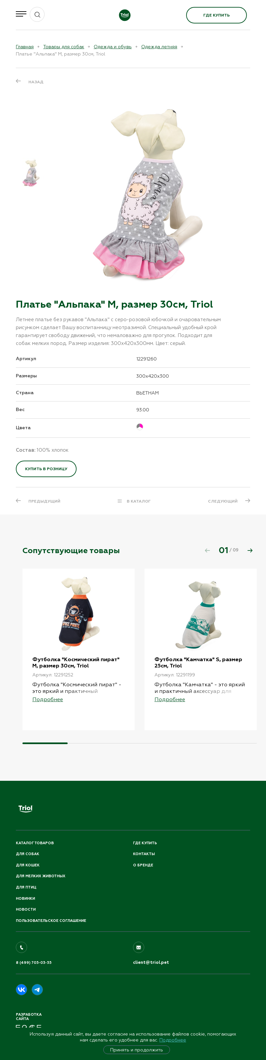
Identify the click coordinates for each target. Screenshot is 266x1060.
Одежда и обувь (113, 46)
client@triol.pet (151, 962)
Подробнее (172, 1039)
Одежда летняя (159, 46)
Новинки (25, 898)
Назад (36, 82)
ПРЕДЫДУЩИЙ (44, 501)
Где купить (216, 15)
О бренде (143, 865)
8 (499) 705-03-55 (33, 963)
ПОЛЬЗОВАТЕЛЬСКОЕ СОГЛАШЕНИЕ (51, 921)
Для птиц (26, 887)
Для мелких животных (40, 876)
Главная (25, 46)
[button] (250, 550)
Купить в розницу (46, 469)
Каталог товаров (35, 843)
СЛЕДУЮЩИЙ (223, 501)
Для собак (27, 854)
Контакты (144, 854)
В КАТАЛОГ (139, 501)
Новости (26, 909)
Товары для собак (63, 46)
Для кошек (28, 865)
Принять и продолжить (136, 1049)
